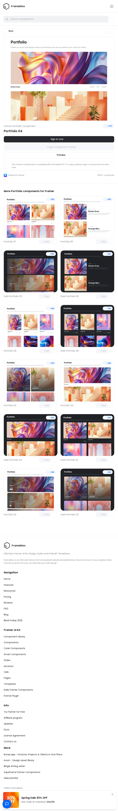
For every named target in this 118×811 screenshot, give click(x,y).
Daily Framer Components (18, 689)
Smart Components (15, 654)
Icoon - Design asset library (19, 760)
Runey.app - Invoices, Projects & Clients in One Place (33, 754)
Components (11, 642)
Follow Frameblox (13, 788)
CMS (6, 672)
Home (7, 578)
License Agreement (14, 735)
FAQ (6, 608)
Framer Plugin (11, 695)
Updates (8, 723)
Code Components (14, 648)
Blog (6, 614)
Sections (8, 666)
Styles (7, 660)
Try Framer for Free (14, 711)
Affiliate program (13, 717)
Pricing (7, 596)
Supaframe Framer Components (22, 772)
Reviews (8, 602)
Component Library (14, 636)
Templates (10, 684)
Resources (9, 590)
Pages (7, 678)
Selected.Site (11, 778)
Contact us (10, 741)
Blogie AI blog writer (14, 766)
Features (9, 585)
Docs (6, 729)
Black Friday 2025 (13, 620)
